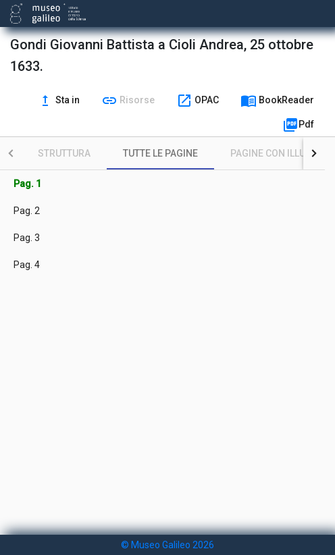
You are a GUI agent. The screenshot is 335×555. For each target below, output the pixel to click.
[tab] (64, 153)
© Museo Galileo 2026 (167, 544)
